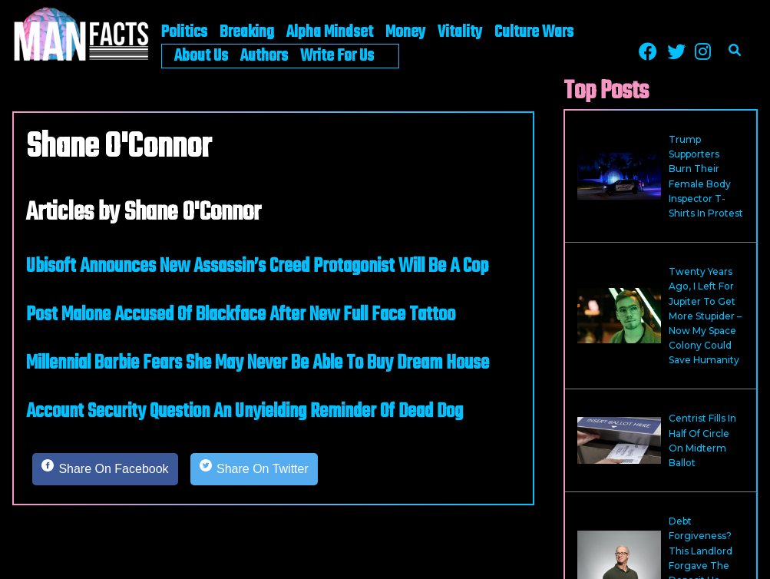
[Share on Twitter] (254, 469)
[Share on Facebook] (105, 469)
